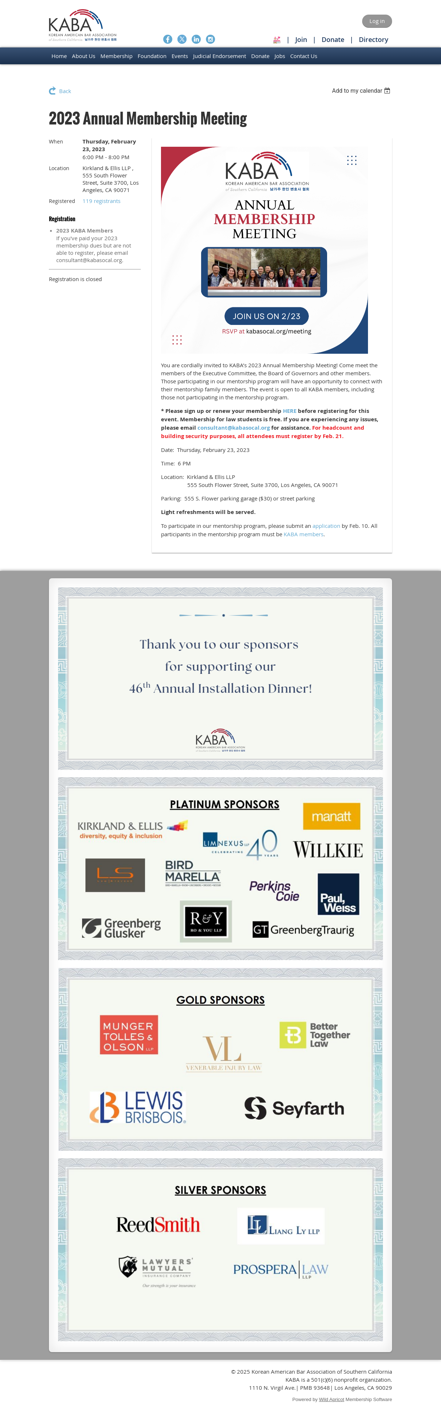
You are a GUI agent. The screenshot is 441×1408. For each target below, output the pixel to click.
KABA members (303, 534)
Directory (373, 39)
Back (65, 91)
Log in (377, 20)
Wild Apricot (331, 1399)
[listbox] (362, 90)
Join (301, 39)
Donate (333, 39)
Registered (62, 200)
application (326, 525)
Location (59, 168)
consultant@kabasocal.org (234, 427)
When (56, 141)
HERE (289, 411)
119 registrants (101, 200)
